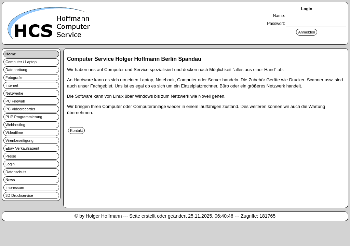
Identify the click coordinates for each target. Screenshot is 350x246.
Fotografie (14, 78)
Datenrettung (16, 70)
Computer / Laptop (21, 62)
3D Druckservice (19, 195)
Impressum (14, 188)
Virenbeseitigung (19, 140)
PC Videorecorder (20, 109)
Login (10, 164)
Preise (10, 156)
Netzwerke (14, 93)
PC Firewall (15, 101)
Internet (11, 85)
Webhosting (15, 125)
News (10, 180)
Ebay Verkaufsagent (22, 148)
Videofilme (14, 133)
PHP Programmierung (23, 117)
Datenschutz (15, 172)
